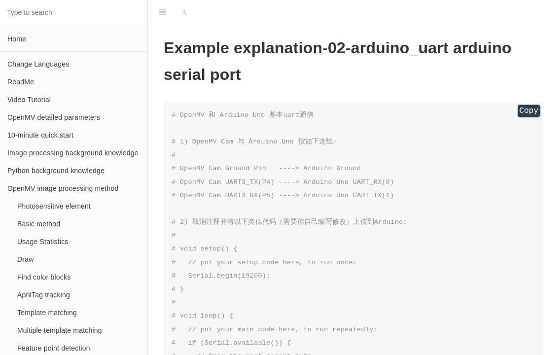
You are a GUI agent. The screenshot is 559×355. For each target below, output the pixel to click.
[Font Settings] (184, 12)
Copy (529, 110)
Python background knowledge (56, 171)
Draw (25, 259)
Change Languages (38, 64)
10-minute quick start (40, 135)
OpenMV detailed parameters (53, 117)
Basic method (38, 224)
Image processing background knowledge (73, 153)
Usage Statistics (43, 242)
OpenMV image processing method (62, 188)
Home (16, 39)
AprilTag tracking (43, 295)
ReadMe (20, 82)
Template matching (47, 313)
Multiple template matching (59, 330)
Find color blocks (43, 277)
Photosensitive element (54, 206)
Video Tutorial (29, 100)
